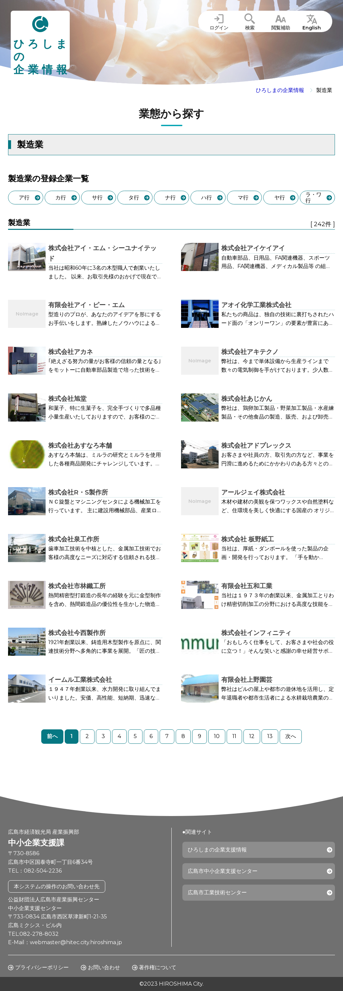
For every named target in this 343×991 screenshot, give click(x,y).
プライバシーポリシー (42, 967)
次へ (290, 736)
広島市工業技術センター (217, 892)
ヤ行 (279, 197)
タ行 (133, 197)
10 (217, 736)
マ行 (243, 197)
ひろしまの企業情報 (280, 90)
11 (234, 736)
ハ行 (206, 197)
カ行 (60, 197)
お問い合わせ (104, 967)
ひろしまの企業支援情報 (217, 849)
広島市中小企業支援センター (223, 871)
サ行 (97, 197)
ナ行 (170, 197)
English (311, 28)
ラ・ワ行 (313, 197)
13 (270, 736)
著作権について (157, 967)
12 (251, 736)
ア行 (24, 197)
